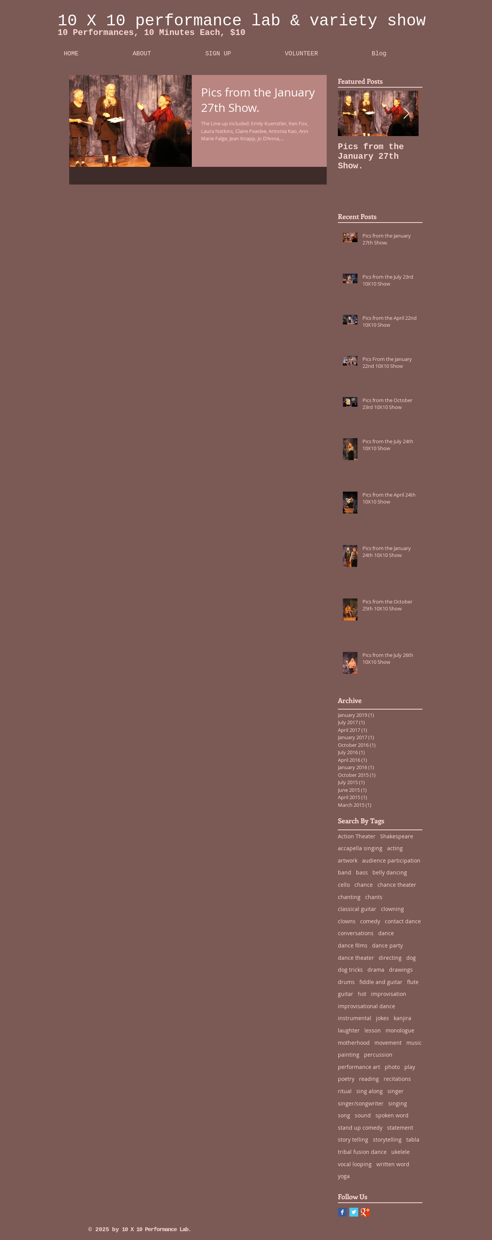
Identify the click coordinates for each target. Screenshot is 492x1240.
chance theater (396, 884)
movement (388, 1042)
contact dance (403, 921)
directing (390, 957)
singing (397, 1103)
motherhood (354, 1042)
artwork (347, 860)
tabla (412, 1139)
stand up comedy (360, 1127)
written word (392, 1164)
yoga (344, 1176)
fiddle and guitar (380, 982)
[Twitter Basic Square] (353, 1212)
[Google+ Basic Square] (365, 1212)
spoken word (392, 1115)
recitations (397, 1078)
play (409, 1066)
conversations (356, 933)
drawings (401, 969)
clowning (392, 909)
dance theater (356, 957)
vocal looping (355, 1164)
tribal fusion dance (362, 1151)
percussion (378, 1054)
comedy (370, 921)
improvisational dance (366, 1006)
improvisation (388, 993)
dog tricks (350, 969)
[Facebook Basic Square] (342, 1212)
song (344, 1115)
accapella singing (360, 848)
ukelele (400, 1151)
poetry (346, 1078)
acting (395, 848)
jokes (382, 1018)
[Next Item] (406, 114)
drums (346, 982)
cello (344, 884)
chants (373, 897)
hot (362, 993)
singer (395, 1091)
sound (363, 1115)
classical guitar (357, 909)
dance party (387, 945)
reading (369, 1078)
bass (362, 872)
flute (413, 982)
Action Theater (357, 836)
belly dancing (389, 872)
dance (386, 933)
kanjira (402, 1018)
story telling (353, 1139)
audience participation (391, 860)
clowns (347, 921)
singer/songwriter (361, 1103)
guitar (345, 993)
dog (411, 957)
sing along (369, 1091)
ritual (345, 1091)
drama (375, 969)
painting (348, 1054)
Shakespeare (396, 836)
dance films (352, 945)
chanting (349, 897)
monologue (400, 1030)
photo (392, 1066)
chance (363, 884)
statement (400, 1127)
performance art (359, 1066)
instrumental (354, 1018)
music (414, 1042)
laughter (349, 1030)
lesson (372, 1030)
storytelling (387, 1139)
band (344, 872)
